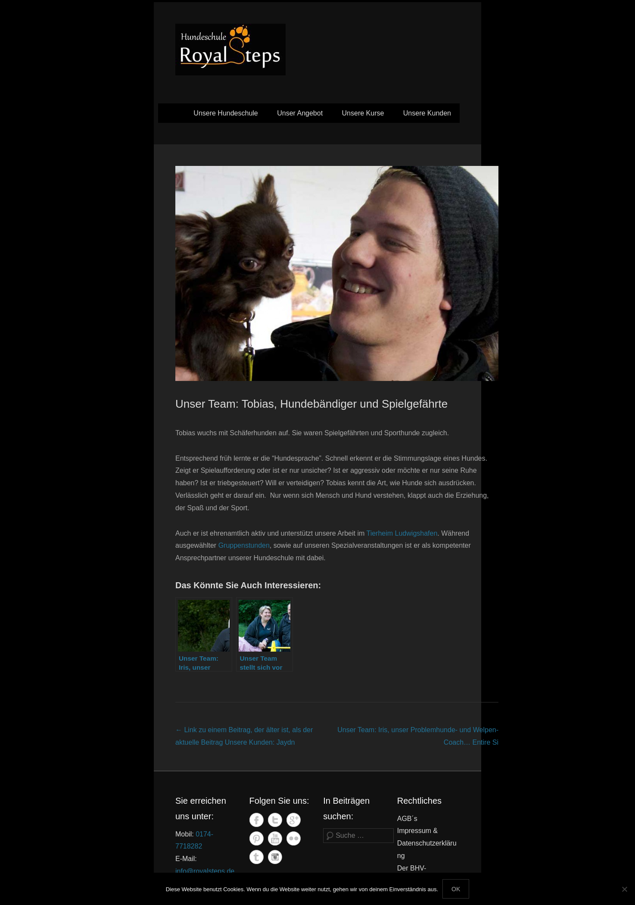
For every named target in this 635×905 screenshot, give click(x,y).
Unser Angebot (300, 113)
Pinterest (256, 838)
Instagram (275, 857)
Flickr (293, 838)
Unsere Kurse (363, 113)
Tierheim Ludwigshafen (401, 533)
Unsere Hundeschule (225, 113)
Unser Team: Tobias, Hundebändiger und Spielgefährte (311, 403)
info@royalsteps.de (204, 871)
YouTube (275, 838)
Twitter (275, 820)
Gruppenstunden (244, 545)
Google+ (293, 820)
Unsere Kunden (427, 113)
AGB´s (407, 818)
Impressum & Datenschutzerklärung (427, 843)
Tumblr (256, 857)
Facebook (256, 820)
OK (455, 889)
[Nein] (624, 889)
